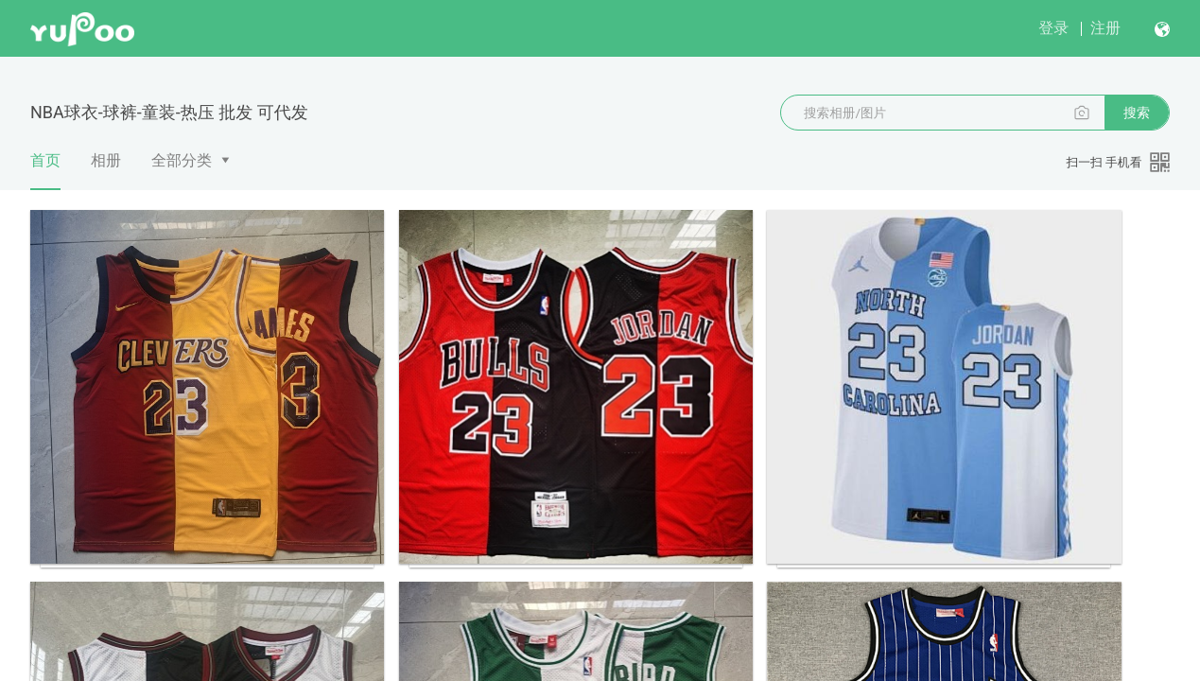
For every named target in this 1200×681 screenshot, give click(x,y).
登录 (1053, 28)
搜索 (1136, 112)
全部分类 (181, 160)
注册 (1105, 28)
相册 (106, 160)
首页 (45, 170)
